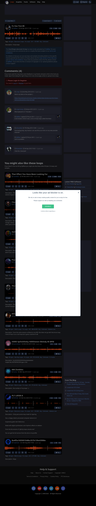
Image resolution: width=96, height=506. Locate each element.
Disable (48, 206)
